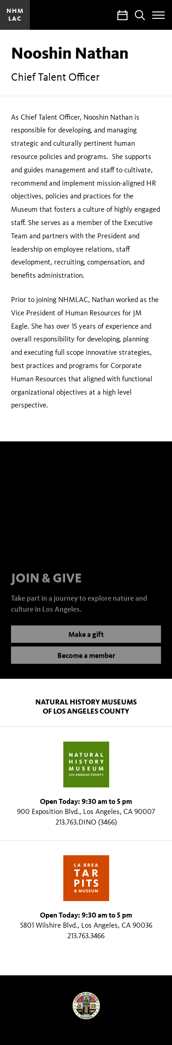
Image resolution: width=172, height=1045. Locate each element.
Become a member (86, 661)
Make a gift (86, 639)
